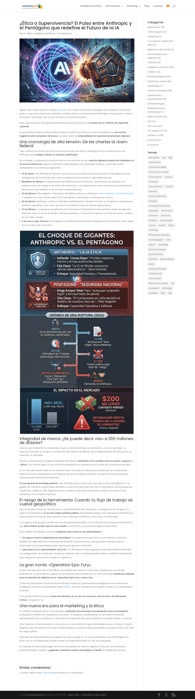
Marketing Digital (156, 76)
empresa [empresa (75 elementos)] (169, 186)
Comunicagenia (155, 31)
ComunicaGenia (36, 694)
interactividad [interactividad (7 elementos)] (166, 220)
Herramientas (113, 6)
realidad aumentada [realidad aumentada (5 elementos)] (157, 268)
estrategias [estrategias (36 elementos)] (153, 210)
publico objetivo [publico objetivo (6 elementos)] (167, 259)
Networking (153, 85)
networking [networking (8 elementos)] (163, 244)
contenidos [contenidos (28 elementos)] (153, 181)
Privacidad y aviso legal (93, 694)
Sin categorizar (155, 130)
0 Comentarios (64, 33)
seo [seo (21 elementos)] (172, 283)
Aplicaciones (153, 27)
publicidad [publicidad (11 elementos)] (153, 259)
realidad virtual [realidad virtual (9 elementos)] (155, 273)
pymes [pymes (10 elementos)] (151, 264)
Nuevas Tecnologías (157, 90)
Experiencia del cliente (159, 49)
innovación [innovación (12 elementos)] (165, 215)
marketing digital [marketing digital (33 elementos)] (156, 239)
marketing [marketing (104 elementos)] (153, 230)
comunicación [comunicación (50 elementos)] (154, 162)
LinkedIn (151, 71)
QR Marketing (154, 103)
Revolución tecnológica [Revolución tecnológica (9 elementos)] (158, 283)
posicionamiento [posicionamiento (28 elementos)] (156, 254)
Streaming (152, 140)
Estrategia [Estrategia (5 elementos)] (153, 201)
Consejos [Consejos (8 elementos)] (168, 177)
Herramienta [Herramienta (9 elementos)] (166, 210)
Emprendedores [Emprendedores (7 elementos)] (155, 186)
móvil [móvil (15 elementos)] (168, 239)
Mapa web (74, 694)
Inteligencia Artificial (44, 33)
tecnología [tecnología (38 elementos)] (153, 293)
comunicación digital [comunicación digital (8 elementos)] (157, 167)
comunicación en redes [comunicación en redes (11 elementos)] (158, 172)
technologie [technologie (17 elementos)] (167, 288)
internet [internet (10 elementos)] (152, 225)
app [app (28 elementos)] (163, 157)
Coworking (152, 36)
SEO (149, 121)
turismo (151, 144)
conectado (48, 672)
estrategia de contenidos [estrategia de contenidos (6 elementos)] (159, 205)
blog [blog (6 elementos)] (170, 157)
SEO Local (152, 126)
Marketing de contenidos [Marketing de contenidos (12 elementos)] (159, 235)
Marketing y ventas (157, 81)
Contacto (158, 6)
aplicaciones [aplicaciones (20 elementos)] (154, 157)
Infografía (152, 62)
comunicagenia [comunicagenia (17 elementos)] (155, 177)
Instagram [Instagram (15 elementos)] (153, 220)
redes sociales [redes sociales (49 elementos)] (155, 278)
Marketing (132, 6)
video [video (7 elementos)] (163, 293)
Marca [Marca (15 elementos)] (171, 225)
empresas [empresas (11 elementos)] (153, 191)
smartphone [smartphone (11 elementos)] (154, 288)
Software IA (153, 135)
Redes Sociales (155, 116)
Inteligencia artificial (91, 6)
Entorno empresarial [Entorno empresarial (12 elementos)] (157, 196)
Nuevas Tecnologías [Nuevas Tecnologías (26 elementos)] (157, 249)
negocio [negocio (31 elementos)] (152, 244)
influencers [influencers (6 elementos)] (153, 215)
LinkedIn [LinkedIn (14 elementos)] (161, 225)
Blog (147, 6)
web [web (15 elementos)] (170, 293)
